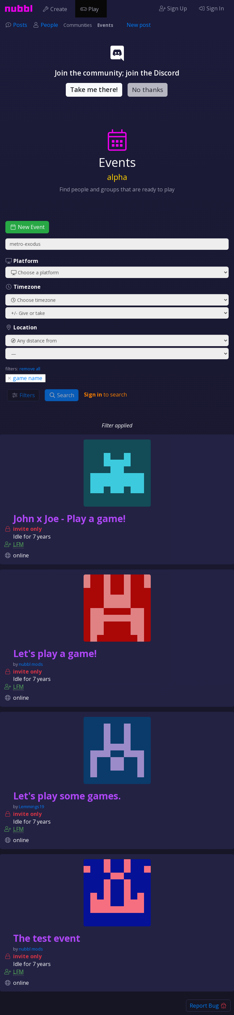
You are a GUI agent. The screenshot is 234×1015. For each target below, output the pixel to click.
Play (91, 8)
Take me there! (94, 89)
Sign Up (173, 8)
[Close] (9, 377)
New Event (27, 227)
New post (139, 25)
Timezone (23, 286)
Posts (20, 25)
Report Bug (208, 1005)
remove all (29, 369)
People (49, 25)
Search (61, 395)
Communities (77, 25)
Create (56, 8)
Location (21, 327)
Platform (21, 261)
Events (105, 25)
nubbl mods (31, 664)
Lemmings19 (31, 806)
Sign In (211, 8)
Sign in (93, 394)
